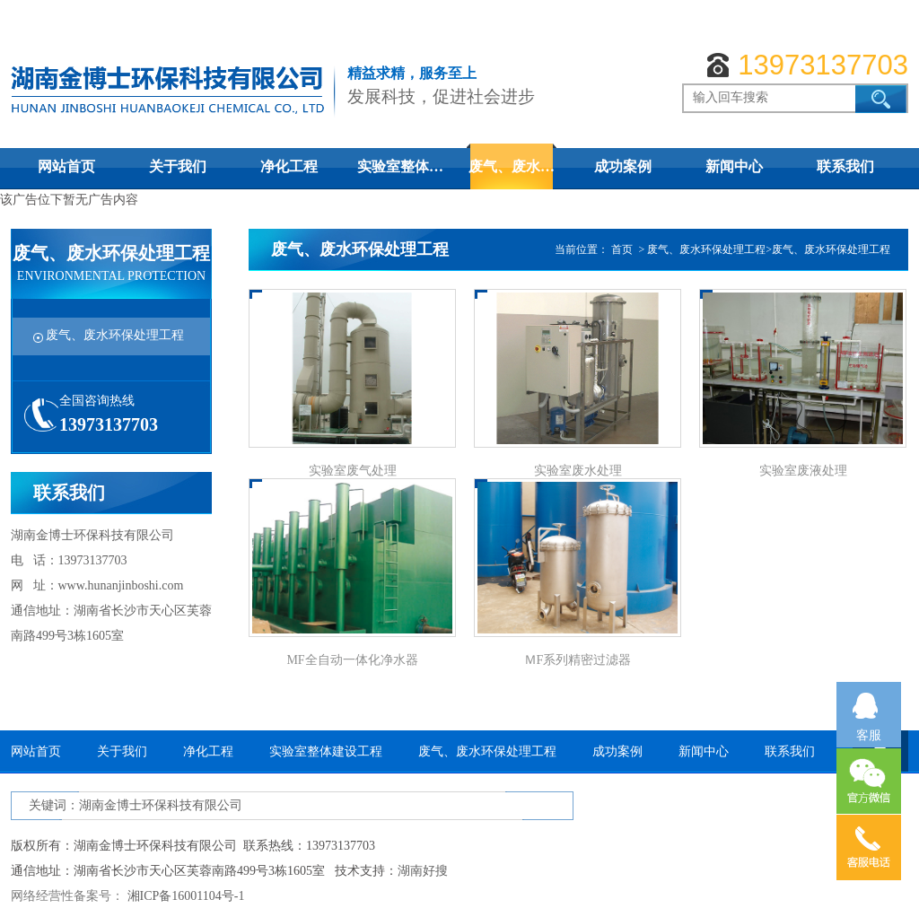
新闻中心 (734, 166)
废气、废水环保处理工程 (115, 335)
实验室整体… (400, 166)
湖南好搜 (423, 871)
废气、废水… (511, 166)
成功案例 (623, 166)
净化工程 (289, 166)
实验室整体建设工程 (325, 751)
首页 (622, 249)
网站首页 (66, 166)
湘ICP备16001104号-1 (186, 896)
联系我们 (845, 166)
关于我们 (177, 166)
